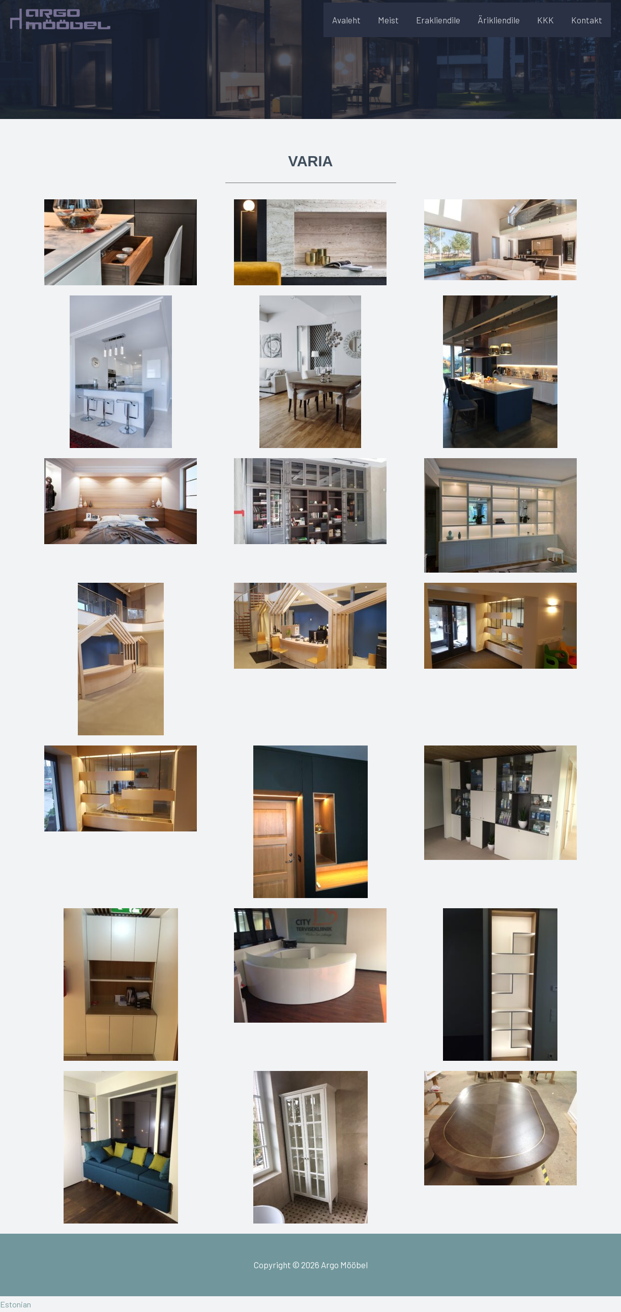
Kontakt (586, 26)
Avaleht (346, 26)
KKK (545, 26)
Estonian (16, 1304)
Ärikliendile (499, 26)
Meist (388, 26)
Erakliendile (438, 26)
